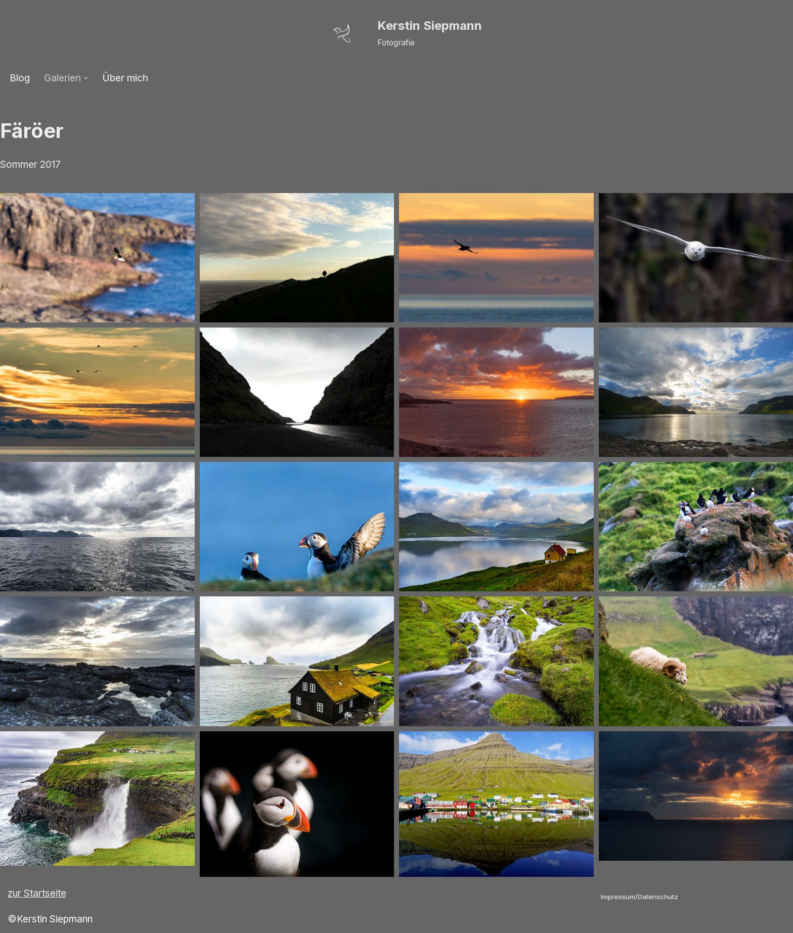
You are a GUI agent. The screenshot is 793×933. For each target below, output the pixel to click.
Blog (20, 78)
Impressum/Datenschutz (639, 897)
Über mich (126, 78)
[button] (86, 78)
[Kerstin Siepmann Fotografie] (397, 33)
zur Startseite (37, 894)
